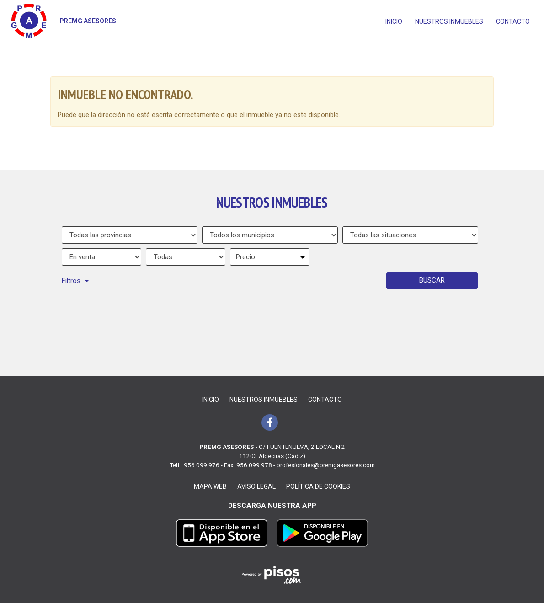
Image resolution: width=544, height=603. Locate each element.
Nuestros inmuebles (449, 21)
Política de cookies (318, 486)
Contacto (513, 21)
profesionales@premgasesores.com (326, 465)
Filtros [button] (75, 281)
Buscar (432, 280)
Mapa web (210, 486)
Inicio (393, 21)
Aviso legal (256, 486)
